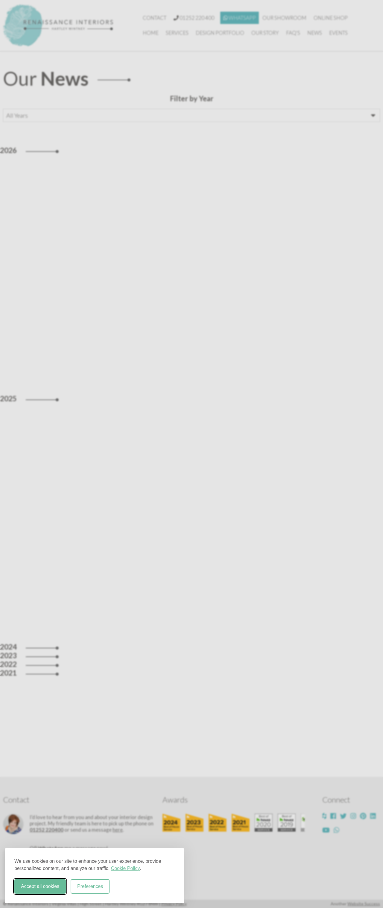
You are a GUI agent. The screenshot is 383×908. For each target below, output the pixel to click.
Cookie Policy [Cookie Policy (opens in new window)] (125, 868)
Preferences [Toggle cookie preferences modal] (90, 886)
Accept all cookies (40, 886)
